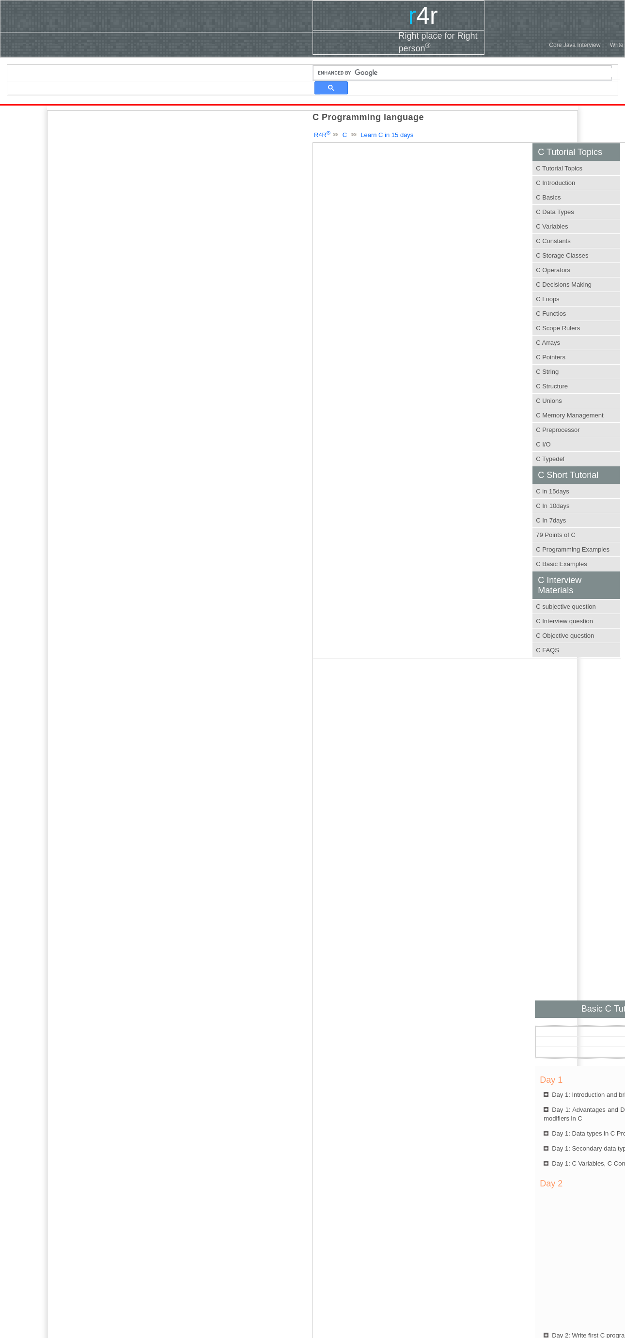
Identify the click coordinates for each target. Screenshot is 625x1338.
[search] (466, 72)
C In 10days (552, 505)
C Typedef (550, 458)
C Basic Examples (561, 564)
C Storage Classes (562, 255)
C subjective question (566, 606)
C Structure (552, 386)
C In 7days (551, 520)
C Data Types (555, 211)
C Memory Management (569, 415)
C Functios (551, 313)
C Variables (552, 226)
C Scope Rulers (558, 328)
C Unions (549, 400)
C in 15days (552, 491)
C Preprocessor (557, 429)
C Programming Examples (572, 549)
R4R (322, 134)
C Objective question (565, 635)
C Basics (548, 197)
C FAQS (547, 650)
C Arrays (548, 342)
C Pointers (550, 357)
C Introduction (555, 182)
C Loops (547, 299)
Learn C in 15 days (386, 134)
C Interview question (564, 621)
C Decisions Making (564, 284)
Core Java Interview (574, 45)
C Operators (553, 270)
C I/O (543, 444)
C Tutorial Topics (559, 168)
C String (547, 371)
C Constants (553, 241)
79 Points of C (556, 534)
